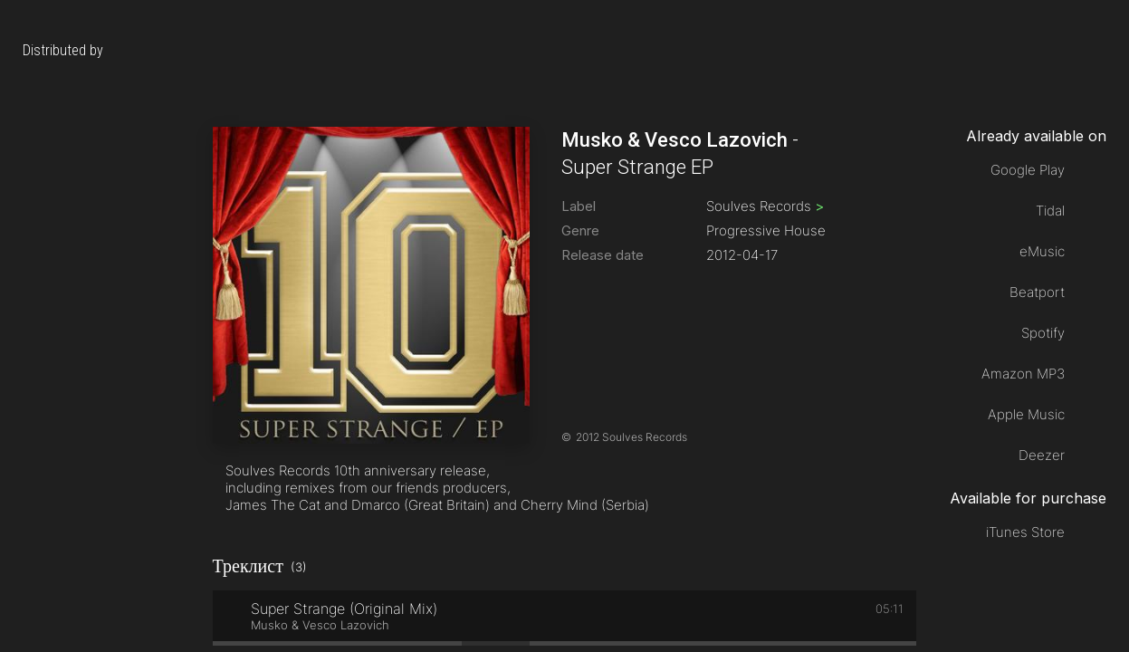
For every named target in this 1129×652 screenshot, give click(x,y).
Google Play (1027, 169)
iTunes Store (1025, 532)
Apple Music (1026, 414)
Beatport (1037, 292)
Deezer (1042, 455)
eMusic (1042, 251)
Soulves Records (765, 206)
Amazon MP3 (1023, 373)
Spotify (1043, 332)
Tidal (1050, 210)
